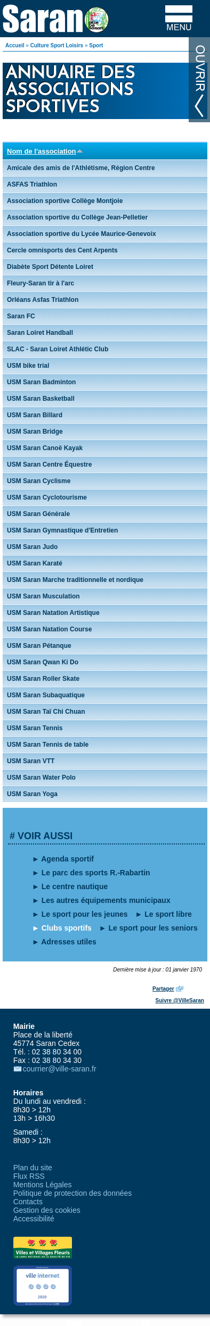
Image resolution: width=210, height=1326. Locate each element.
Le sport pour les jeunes (85, 914)
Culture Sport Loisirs (56, 45)
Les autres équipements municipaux (106, 900)
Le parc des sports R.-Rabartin (96, 872)
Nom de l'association (45, 151)
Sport (96, 45)
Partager (163, 989)
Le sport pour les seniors (153, 928)
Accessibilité (33, 1218)
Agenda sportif (67, 859)
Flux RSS (29, 1176)
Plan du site (32, 1167)
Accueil (15, 45)
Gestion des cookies (46, 1210)
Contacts (28, 1201)
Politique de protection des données (72, 1193)
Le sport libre (168, 914)
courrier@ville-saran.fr (59, 1069)
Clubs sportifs (67, 928)
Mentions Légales (42, 1184)
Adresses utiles (68, 942)
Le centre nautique (75, 886)
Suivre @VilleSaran (180, 1000)
